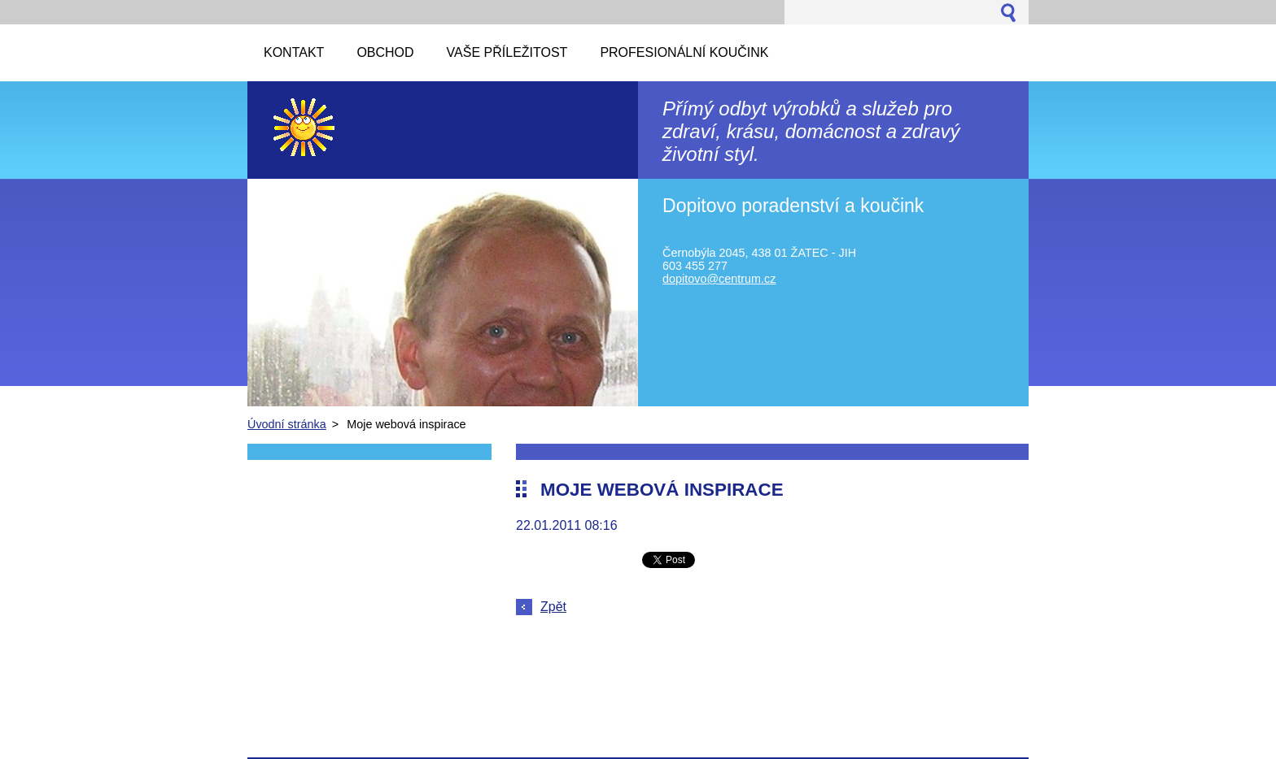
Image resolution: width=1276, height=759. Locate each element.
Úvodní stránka (286, 424)
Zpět (553, 607)
